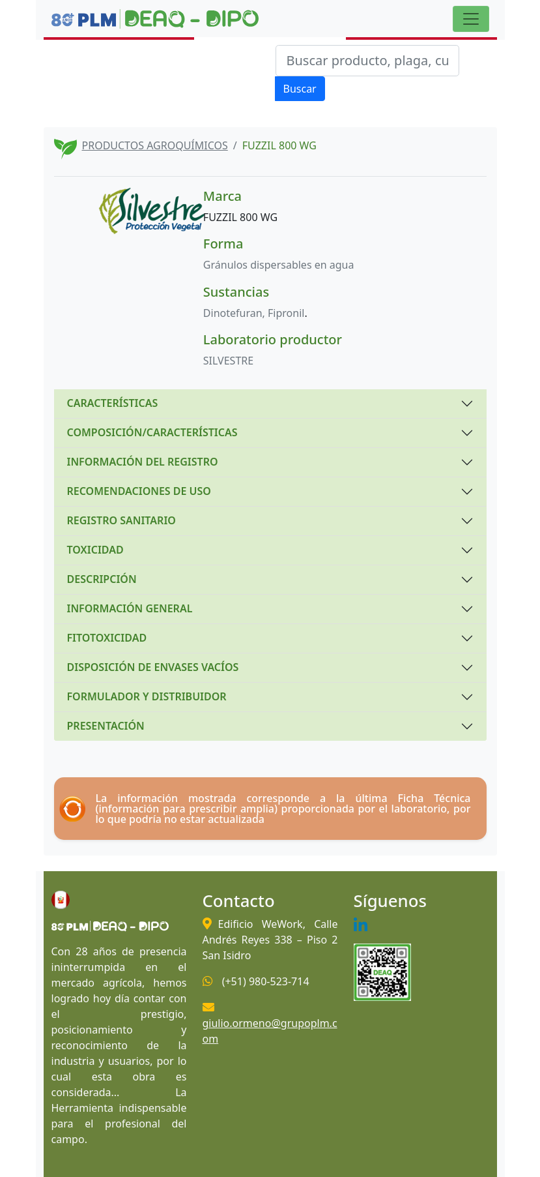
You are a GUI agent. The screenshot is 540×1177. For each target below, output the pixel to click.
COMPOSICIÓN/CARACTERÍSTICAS (152, 432)
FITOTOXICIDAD (107, 638)
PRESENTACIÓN (106, 726)
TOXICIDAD (95, 550)
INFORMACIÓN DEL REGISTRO (142, 461)
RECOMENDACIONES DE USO (139, 491)
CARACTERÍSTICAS (112, 403)
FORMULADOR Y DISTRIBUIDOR (147, 696)
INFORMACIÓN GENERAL (130, 608)
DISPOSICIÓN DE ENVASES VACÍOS (153, 667)
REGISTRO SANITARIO (121, 520)
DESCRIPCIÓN (102, 579)
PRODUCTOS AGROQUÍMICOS (155, 145)
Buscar (300, 89)
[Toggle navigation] (471, 19)
